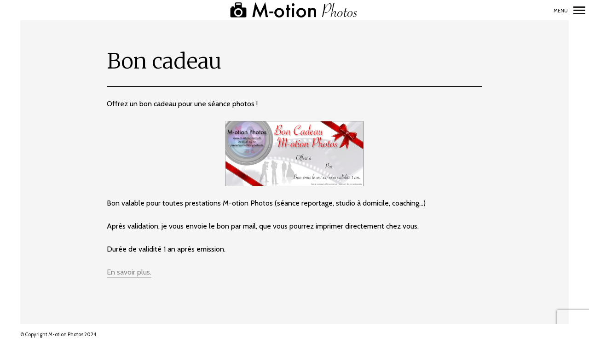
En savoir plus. (129, 272)
